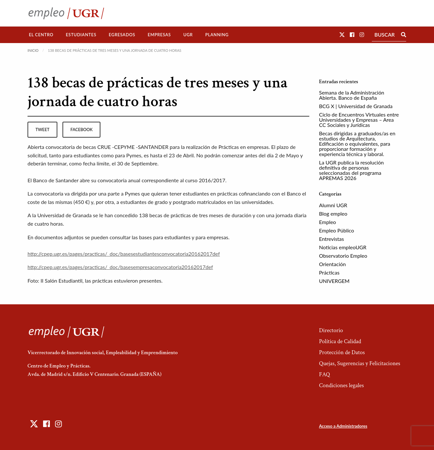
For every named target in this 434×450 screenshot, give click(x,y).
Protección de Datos (342, 352)
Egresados (122, 34)
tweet (42, 129)
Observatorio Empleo (343, 256)
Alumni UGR (333, 205)
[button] (342, 34)
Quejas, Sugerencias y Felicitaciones (359, 363)
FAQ (324, 374)
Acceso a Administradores (343, 426)
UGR (188, 34)
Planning (217, 34)
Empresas (159, 34)
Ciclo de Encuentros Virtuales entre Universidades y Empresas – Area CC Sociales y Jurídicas (359, 119)
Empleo (327, 222)
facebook (82, 129)
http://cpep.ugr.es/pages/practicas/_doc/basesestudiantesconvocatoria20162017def (124, 254)
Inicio (33, 50)
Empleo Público (336, 230)
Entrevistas (331, 239)
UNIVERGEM (334, 281)
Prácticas (329, 272)
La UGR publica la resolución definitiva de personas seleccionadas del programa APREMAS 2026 (351, 170)
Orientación (332, 264)
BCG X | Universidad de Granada (356, 106)
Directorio (331, 330)
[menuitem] (41, 35)
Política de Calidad (340, 341)
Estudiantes (81, 34)
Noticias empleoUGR (342, 247)
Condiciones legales (341, 385)
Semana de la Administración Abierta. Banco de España (351, 95)
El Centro (41, 34)
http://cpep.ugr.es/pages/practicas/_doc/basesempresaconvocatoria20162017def (120, 267)
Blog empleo (333, 213)
